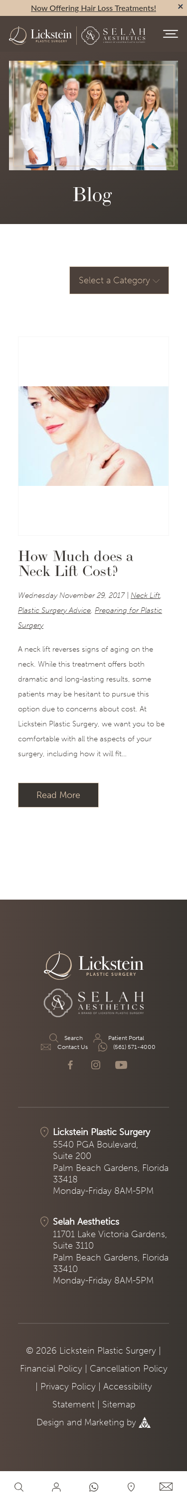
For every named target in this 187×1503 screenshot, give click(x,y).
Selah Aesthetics (86, 1221)
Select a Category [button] (119, 280)
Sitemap (118, 1404)
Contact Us (64, 1046)
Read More (58, 795)
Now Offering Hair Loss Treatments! (93, 7)
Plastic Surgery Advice (54, 610)
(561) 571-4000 (126, 1046)
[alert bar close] (180, 6)
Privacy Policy (68, 1386)
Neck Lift (145, 595)
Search (65, 1038)
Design (50, 1422)
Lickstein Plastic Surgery (101, 1132)
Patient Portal (118, 1038)
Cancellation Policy (129, 1368)
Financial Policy (51, 1368)
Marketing (104, 1422)
